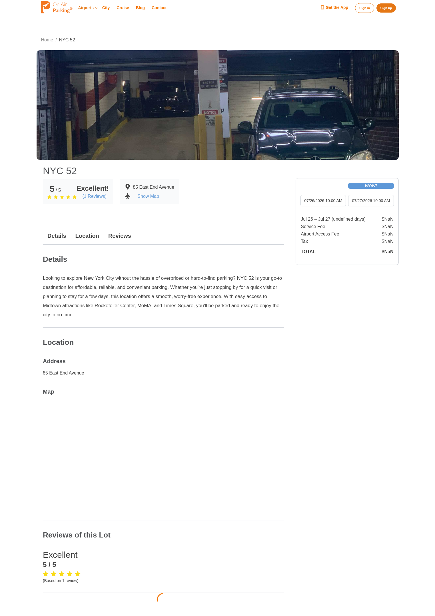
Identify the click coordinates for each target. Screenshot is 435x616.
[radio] (49, 197)
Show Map (148, 196)
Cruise (123, 8)
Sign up (386, 8)
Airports (88, 8)
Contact (159, 8)
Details (56, 236)
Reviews (119, 236)
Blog (140, 8)
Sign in (364, 8)
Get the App (334, 7)
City (106, 8)
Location (87, 236)
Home (47, 39)
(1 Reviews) (94, 196)
